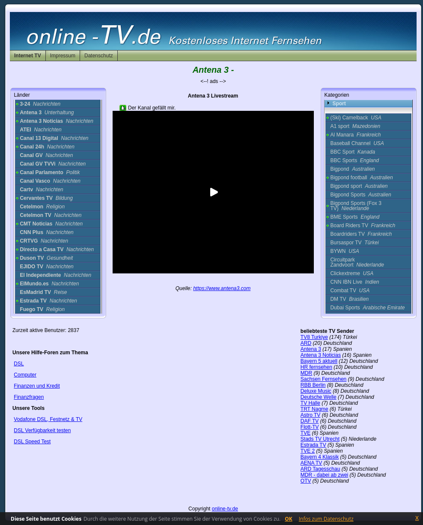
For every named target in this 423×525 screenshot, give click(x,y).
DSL (19, 364)
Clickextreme (351, 273)
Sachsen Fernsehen (323, 379)
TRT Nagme (314, 409)
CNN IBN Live (354, 282)
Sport (339, 104)
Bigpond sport (358, 186)
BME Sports (354, 217)
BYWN (344, 251)
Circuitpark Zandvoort (357, 262)
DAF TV (310, 421)
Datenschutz (98, 56)
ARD (306, 343)
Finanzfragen (29, 397)
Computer (25, 375)
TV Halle (310, 403)
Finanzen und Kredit (37, 386)
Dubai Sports (367, 308)
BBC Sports (354, 160)
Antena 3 (311, 349)
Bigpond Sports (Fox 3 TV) (355, 205)
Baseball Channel (357, 143)
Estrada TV (313, 445)
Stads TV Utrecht (320, 439)
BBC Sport (352, 152)
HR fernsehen (316, 367)
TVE (305, 433)
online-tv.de (225, 509)
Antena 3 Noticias (321, 355)
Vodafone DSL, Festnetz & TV (48, 419)
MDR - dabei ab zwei (324, 475)
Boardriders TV (361, 234)
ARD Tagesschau (320, 469)
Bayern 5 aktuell (319, 361)
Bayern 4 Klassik (320, 457)
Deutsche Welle (319, 397)
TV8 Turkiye (314, 337)
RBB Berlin (313, 385)
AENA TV (311, 463)
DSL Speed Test (32, 442)
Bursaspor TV (354, 243)
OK (288, 518)
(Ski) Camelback (355, 118)
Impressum (62, 56)
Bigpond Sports (360, 195)
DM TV (349, 299)
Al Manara (355, 135)
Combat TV (349, 291)
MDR (306, 373)
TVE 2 (308, 451)
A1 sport (355, 126)
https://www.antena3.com (221, 288)
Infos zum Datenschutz (326, 518)
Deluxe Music (316, 391)
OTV (306, 481)
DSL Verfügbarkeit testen (42, 430)
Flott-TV (310, 427)
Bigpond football (361, 178)
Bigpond (352, 169)
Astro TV (310, 415)
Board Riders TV (362, 225)
